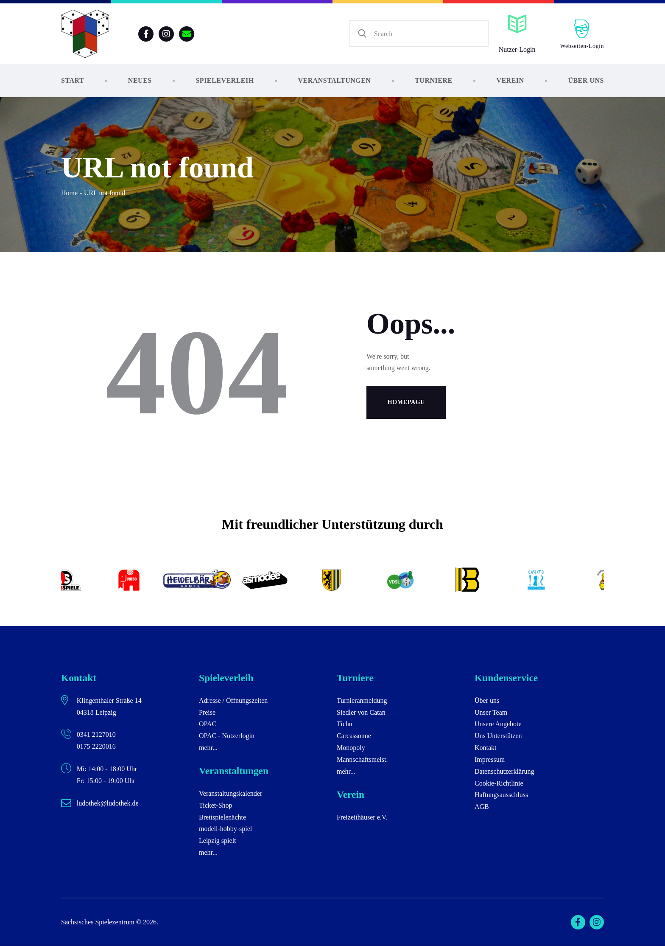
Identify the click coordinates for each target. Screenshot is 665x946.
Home (69, 192)
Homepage (406, 402)
